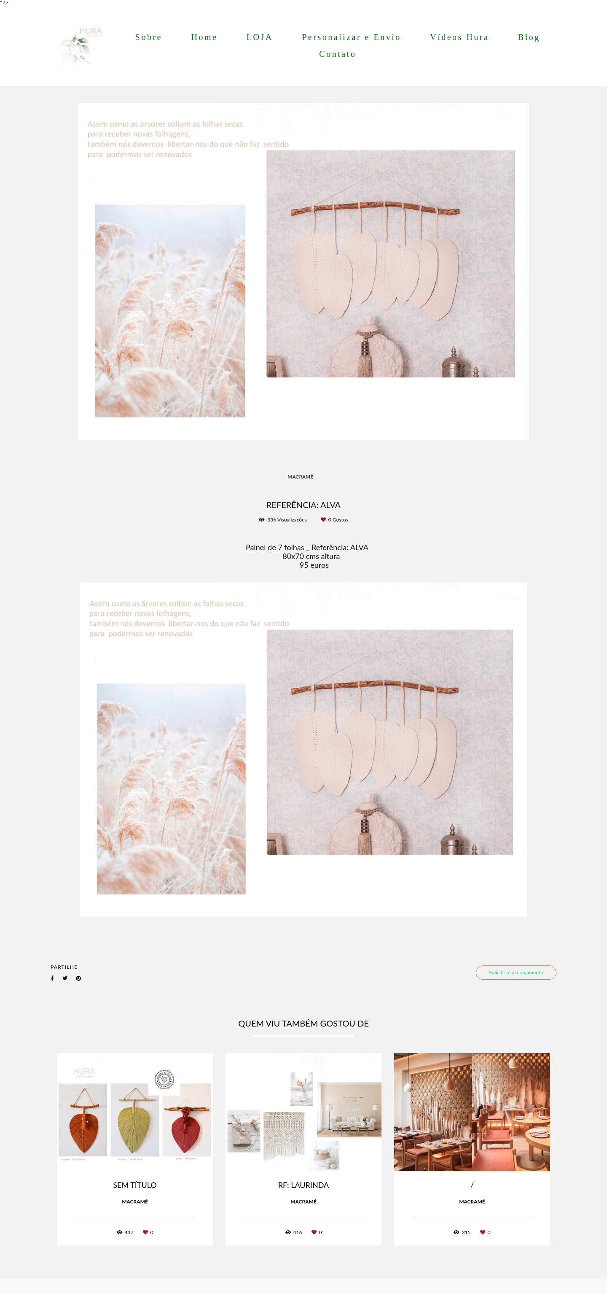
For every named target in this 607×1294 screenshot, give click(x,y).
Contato (337, 54)
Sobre (148, 37)
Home (204, 37)
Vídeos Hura (459, 37)
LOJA (260, 37)
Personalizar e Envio (351, 37)
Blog (529, 37)
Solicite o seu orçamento (516, 972)
